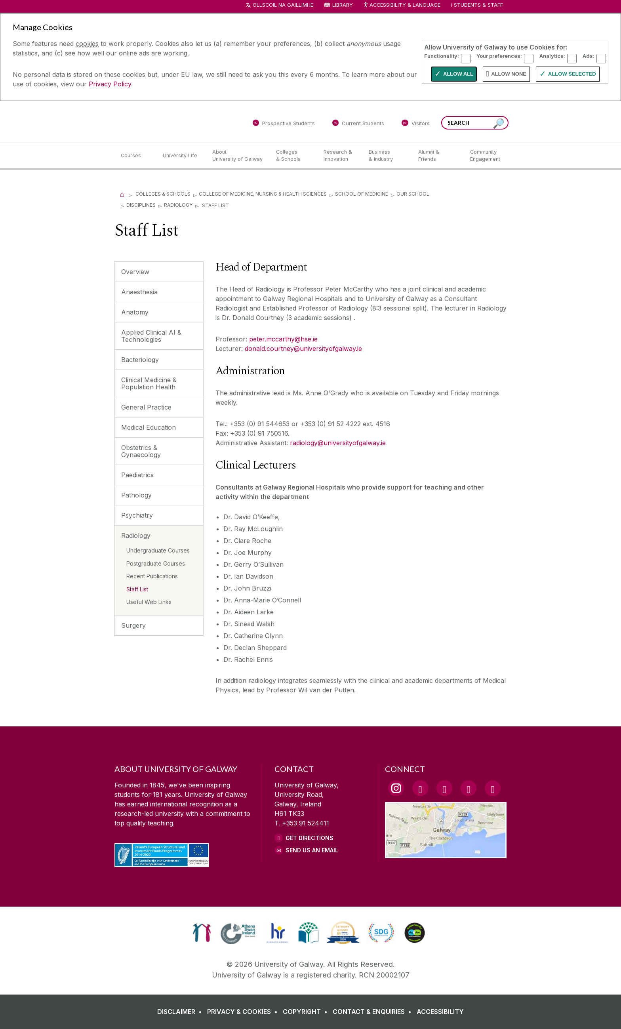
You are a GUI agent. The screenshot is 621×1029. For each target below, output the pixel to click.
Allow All (458, 74)
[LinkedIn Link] (468, 788)
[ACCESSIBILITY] (440, 1013)
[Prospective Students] (283, 124)
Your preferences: (499, 56)
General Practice (146, 407)
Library (342, 5)
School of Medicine (361, 194)
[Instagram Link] (396, 788)
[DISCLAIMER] (181, 1013)
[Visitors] (415, 124)
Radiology (178, 205)
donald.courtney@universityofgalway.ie (303, 349)
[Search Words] (475, 123)
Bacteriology (140, 360)
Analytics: (552, 56)
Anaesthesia (139, 292)
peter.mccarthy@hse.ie (283, 339)
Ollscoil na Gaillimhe (283, 5)
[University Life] (181, 155)
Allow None (508, 74)
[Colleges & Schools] (293, 155)
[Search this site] (499, 123)
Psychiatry (137, 515)
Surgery (133, 625)
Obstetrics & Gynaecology (141, 451)
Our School (412, 194)
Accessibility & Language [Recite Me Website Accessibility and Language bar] (401, 5)
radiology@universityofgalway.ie (339, 443)
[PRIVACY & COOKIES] (244, 1013)
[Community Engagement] (485, 155)
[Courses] (135, 155)
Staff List (137, 589)
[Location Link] (446, 854)
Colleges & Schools (162, 194)
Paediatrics (137, 475)
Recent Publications (152, 576)
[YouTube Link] (444, 788)
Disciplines (141, 205)
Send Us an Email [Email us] (312, 850)
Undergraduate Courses (158, 550)
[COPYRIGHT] (307, 1013)
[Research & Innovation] (339, 155)
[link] (202, 933)
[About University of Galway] (238, 155)
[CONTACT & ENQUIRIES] (374, 1013)
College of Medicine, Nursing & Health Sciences (263, 194)
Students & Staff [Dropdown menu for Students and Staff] (478, 5)
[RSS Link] (493, 788)
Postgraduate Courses (155, 563)
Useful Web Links (148, 601)
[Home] (122, 194)
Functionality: (441, 56)
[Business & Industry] (386, 155)
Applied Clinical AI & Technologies (151, 335)
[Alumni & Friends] (438, 155)
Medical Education (148, 427)
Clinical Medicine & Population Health (149, 383)
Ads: (588, 56)
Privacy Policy (110, 84)
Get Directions (309, 838)
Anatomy (135, 312)
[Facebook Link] (420, 788)
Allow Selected (572, 74)
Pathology (136, 495)
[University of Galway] (171, 121)
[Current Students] (358, 124)
